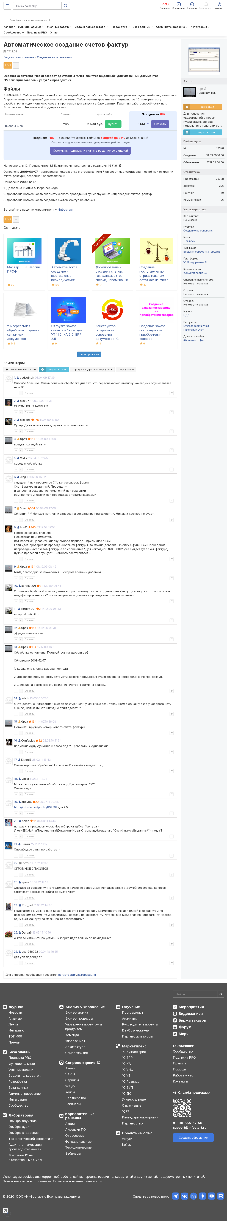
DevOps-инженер (135, 1030)
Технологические (78, 1147)
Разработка (18, 1081)
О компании (183, 1046)
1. (15, 377)
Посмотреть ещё (89, 354)
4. (15, 439)
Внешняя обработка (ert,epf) (201, 251)
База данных (18, 1087)
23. (16, 882)
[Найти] (220, 994)
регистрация (67, 974)
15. (16, 721)
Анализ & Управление (85, 1007)
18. (16, 779)
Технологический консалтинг (31, 1139)
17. (15, 759)
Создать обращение (193, 1137)
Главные (15, 1018)
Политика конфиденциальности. (78, 1181)
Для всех (189, 241)
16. (16, 740)
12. (16, 628)
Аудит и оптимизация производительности (25, 1147)
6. (15, 477)
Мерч (184, 1034)
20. (16, 821)
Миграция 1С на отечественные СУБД (25, 1157)
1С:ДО (127, 1093)
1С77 (125, 1111)
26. (16, 951)
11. (15, 608)
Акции (70, 1068)
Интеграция (18, 1099)
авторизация (86, 974)
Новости (15, 1012)
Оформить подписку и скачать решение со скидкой (90, 150)
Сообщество (18, 1105)
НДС (186, 315)
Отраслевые (74, 1135)
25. (16, 932)
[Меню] (7, 6)
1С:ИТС (70, 1074)
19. (16, 802)
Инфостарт (66, 209)
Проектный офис (137, 1133)
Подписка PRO (20, 1057)
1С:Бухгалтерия (134, 1052)
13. (16, 647)
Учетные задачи (21, 1070)
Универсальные (134, 1099)
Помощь (179, 1069)
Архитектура (75, 1047)
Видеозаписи (191, 1013)
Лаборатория (21, 1115)
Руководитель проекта (140, 1024)
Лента (13, 1024)
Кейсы (70, 1092)
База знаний (20, 1052)
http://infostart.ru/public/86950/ (35, 807)
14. (16, 698)
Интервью (16, 1030)
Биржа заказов (192, 1020)
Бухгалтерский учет (196, 325)
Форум (185, 1027)
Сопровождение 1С (82, 1063)
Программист (132, 1012)
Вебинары (73, 1104)
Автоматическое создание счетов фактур (66, 44)
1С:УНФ (127, 1070)
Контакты (180, 1081)
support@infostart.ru (189, 1127)
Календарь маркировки (140, 1117)
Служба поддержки (194, 1092)
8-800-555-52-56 (187, 1123)
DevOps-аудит (20, 1127)
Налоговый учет (193, 329)
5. (15, 458)
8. (15, 527)
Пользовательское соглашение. (27, 1181)
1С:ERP (127, 1057)
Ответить (29, 393)
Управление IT (76, 1041)
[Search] (198, 994)
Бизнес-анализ (76, 1012)
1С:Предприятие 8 (195, 262)
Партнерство (75, 1098)
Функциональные (22, 1063)
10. (16, 585)
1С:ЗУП (127, 1087)
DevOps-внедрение (23, 1133)
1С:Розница (130, 1081)
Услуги (70, 1086)
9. (15, 566)
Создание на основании (198, 230)
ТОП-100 (15, 1036)
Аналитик (129, 1018)
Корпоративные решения (80, 1116)
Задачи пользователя (25, 1075)
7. (15, 508)
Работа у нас (183, 1075)
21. (16, 844)
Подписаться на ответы (21, 369)
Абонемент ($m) (194, 340)
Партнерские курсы (137, 1036)
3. (15, 420)
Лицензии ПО (75, 1129)
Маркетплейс (134, 1046)
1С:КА (126, 1063)
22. (16, 863)
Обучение (131, 1007)
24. (16, 905)
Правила (179, 1063)
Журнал (16, 1007)
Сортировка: (92, 369)
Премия (15, 1042)
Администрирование (25, 1093)
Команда (72, 1035)
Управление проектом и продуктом (83, 1026)
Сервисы (72, 1080)
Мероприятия (191, 1007)
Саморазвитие (76, 1053)
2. (15, 401)
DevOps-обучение (23, 1121)
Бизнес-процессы (79, 1018)
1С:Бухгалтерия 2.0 (195, 273)
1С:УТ (126, 1075)
